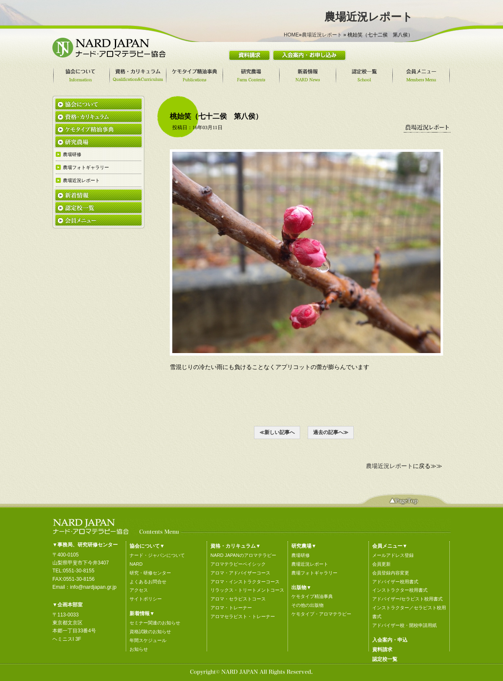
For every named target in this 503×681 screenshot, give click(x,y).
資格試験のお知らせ (150, 631)
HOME (291, 35)
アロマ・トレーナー (231, 607)
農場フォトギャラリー (314, 572)
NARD (136, 564)
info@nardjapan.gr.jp (93, 587)
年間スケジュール (148, 640)
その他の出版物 (307, 605)
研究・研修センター (150, 572)
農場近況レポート (322, 35)
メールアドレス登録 (393, 555)
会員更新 (381, 564)
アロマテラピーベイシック (238, 564)
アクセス (139, 590)
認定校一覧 (384, 659)
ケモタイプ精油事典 (312, 596)
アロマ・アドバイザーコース (240, 572)
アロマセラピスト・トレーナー (242, 616)
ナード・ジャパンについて (157, 555)
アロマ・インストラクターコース (245, 581)
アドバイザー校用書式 (395, 581)
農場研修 (300, 555)
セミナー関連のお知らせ (155, 622)
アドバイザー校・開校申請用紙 (404, 625)
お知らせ (139, 649)
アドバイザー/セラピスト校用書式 (407, 598)
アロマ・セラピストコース (238, 598)
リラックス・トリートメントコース (247, 590)
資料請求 (382, 649)
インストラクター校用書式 (400, 590)
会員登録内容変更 (390, 572)
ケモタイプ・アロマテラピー (321, 613)
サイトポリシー (146, 598)
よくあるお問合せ (148, 581)
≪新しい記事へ (277, 432)
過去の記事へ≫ (330, 432)
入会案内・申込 (389, 640)
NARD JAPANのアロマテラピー (243, 555)
